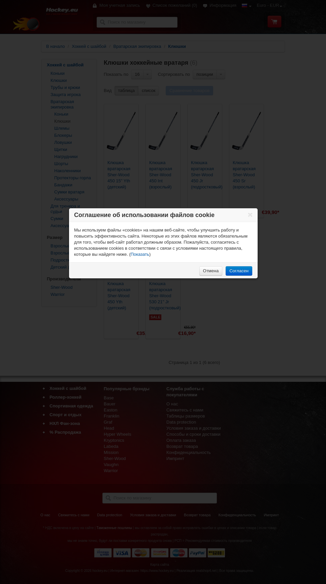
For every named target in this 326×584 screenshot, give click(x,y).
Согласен (239, 270)
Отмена (211, 270)
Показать (140, 254)
